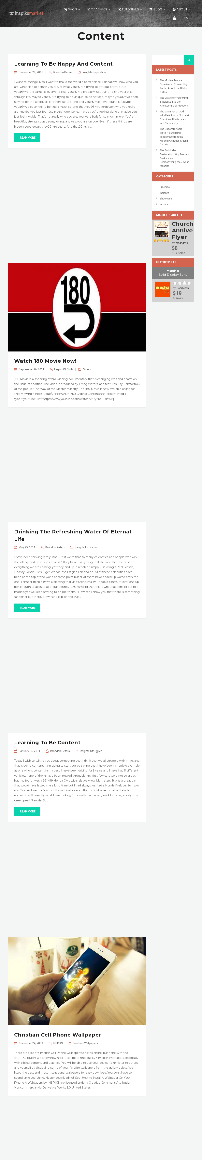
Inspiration (99, 72)
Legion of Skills (63, 369)
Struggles (96, 751)
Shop (72, 9)
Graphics (99, 9)
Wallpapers (91, 1043)
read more (27, 137)
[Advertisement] (77, 205)
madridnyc (182, 242)
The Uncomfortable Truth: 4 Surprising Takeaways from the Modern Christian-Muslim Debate (174, 136)
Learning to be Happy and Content (63, 64)
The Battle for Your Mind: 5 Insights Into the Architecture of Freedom (174, 101)
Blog (157, 9)
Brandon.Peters (63, 72)
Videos (87, 369)
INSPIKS (58, 1043)
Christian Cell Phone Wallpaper (57, 1035)
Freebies (78, 1043)
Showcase (166, 198)
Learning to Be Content (47, 743)
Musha (173, 273)
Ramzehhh (183, 288)
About (182, 9)
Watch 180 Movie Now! (45, 361)
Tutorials (130, 9)
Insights (87, 72)
